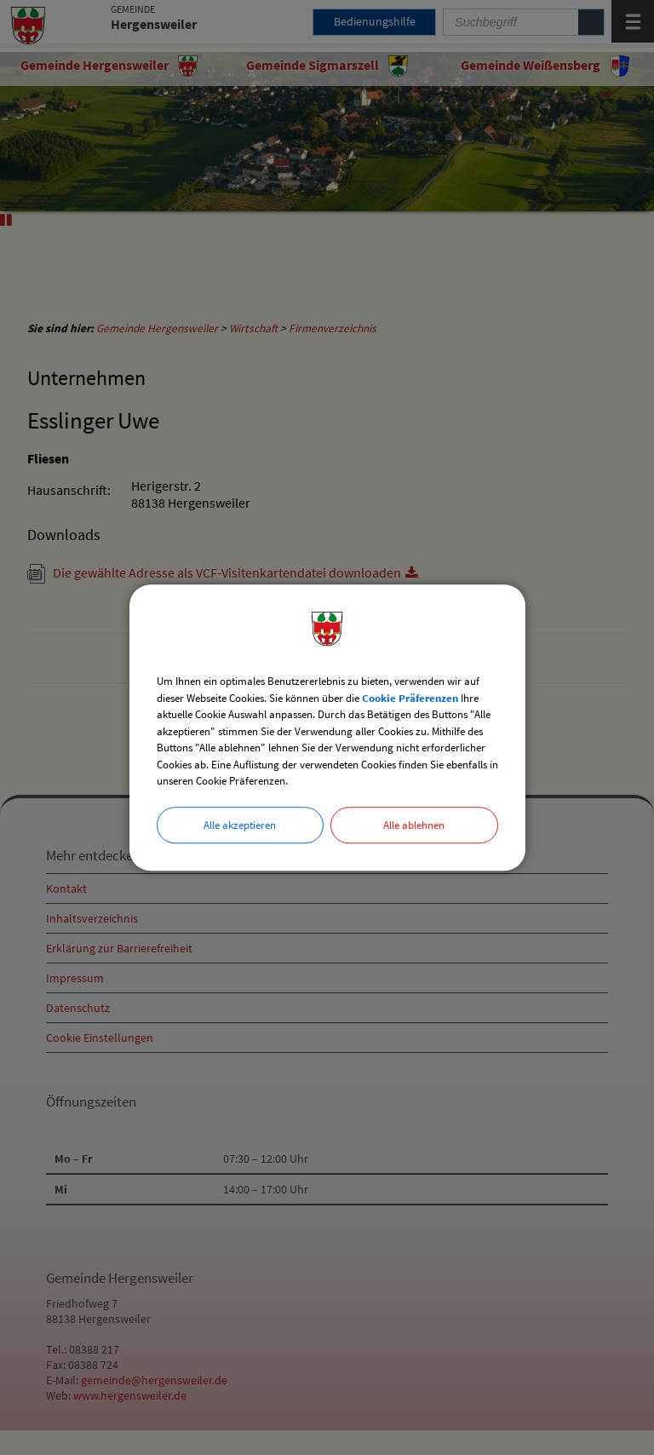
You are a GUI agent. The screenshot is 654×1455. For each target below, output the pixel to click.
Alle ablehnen (414, 825)
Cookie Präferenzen (410, 698)
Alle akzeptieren (240, 825)
